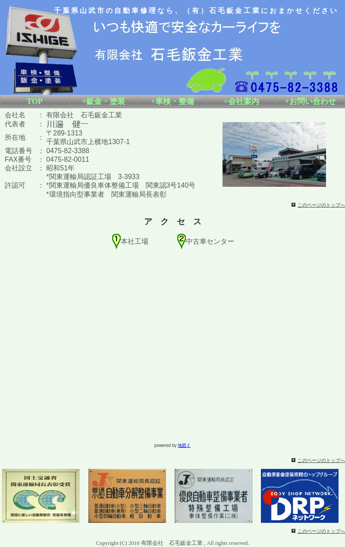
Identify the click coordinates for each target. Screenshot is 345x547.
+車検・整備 (172, 101)
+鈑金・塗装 (103, 101)
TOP (35, 101)
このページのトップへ (321, 204)
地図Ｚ (184, 445)
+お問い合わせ (310, 101)
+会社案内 (241, 101)
